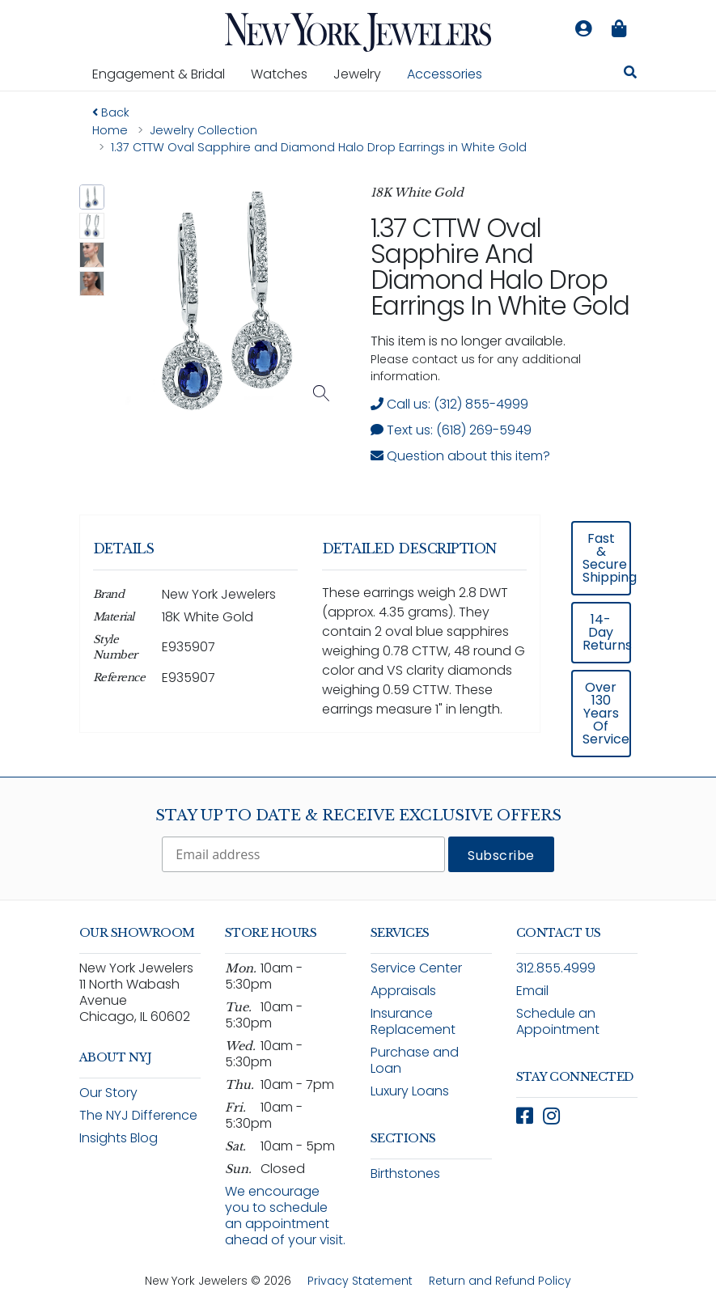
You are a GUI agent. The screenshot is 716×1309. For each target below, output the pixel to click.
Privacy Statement (360, 1281)
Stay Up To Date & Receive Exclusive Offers (358, 815)
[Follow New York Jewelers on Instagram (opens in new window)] (551, 1116)
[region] (358, 639)
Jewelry (363, 73)
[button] (92, 197)
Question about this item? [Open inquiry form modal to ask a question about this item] (460, 456)
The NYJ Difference (138, 1115)
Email (532, 990)
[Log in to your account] (584, 29)
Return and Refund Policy (500, 1281)
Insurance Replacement (413, 1021)
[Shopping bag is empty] (620, 29)
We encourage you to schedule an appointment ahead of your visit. (285, 1215)
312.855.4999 (555, 968)
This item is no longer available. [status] (468, 341)
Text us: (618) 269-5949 (451, 430)
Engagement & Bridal (165, 73)
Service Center (416, 968)
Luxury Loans (410, 1091)
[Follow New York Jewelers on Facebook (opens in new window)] (524, 1116)
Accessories (444, 74)
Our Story (108, 1092)
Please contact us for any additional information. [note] (476, 367)
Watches (285, 73)
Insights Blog (118, 1138)
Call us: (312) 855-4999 (449, 404)
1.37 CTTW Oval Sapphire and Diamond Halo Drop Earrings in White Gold (500, 267)
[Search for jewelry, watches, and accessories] (630, 74)
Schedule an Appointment (557, 1021)
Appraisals (403, 990)
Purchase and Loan (415, 1060)
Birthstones (405, 1173)
